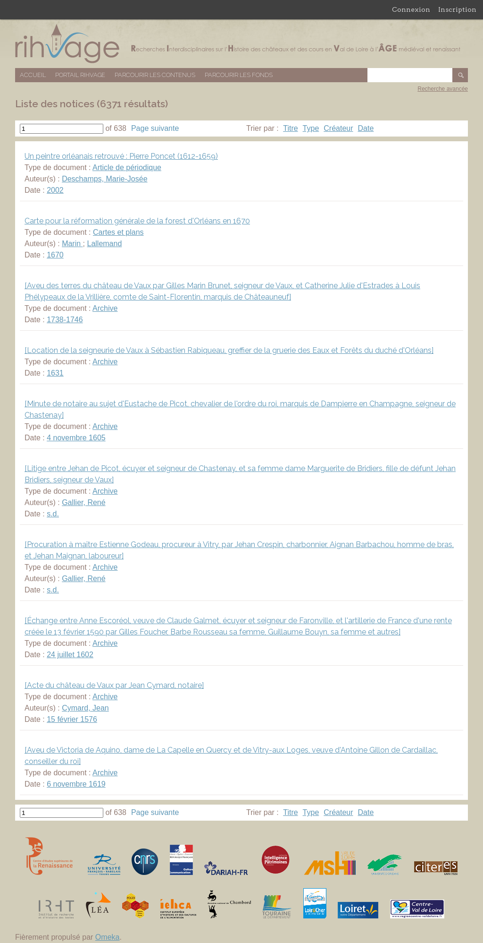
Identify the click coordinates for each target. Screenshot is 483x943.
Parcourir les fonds (239, 74)
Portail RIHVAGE (80, 74)
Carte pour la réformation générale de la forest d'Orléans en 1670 (137, 220)
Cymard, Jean (85, 708)
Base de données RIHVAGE (241, 43)
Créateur (338, 128)
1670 (55, 255)
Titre (290, 128)
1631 (55, 373)
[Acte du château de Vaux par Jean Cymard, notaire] (114, 685)
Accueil (33, 74)
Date (366, 128)
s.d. (53, 514)
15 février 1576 (72, 719)
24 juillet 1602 (70, 655)
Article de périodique (126, 167)
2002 (55, 190)
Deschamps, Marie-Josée (104, 179)
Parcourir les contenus (155, 74)
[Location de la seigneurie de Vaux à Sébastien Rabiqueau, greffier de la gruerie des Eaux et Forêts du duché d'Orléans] (229, 350)
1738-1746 (65, 320)
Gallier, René (84, 502)
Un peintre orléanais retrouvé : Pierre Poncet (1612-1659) (121, 156)
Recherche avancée (442, 89)
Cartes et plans (118, 232)
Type (311, 128)
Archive (104, 308)
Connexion (411, 9)
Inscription (457, 9)
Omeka (107, 937)
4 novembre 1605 (76, 438)
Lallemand (104, 244)
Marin (72, 244)
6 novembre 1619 (76, 784)
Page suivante (155, 128)
